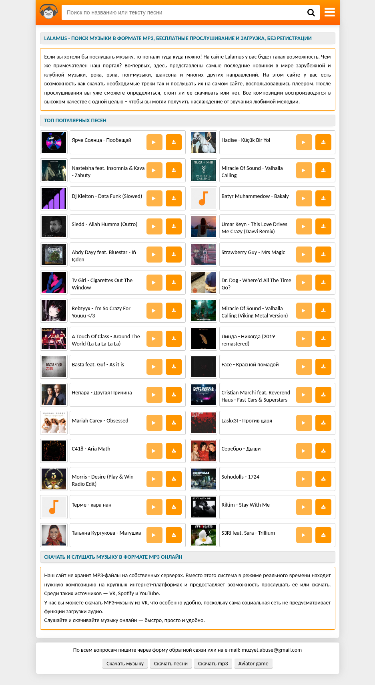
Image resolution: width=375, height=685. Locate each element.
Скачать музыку (125, 663)
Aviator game (254, 663)
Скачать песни (171, 663)
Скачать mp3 (213, 663)
